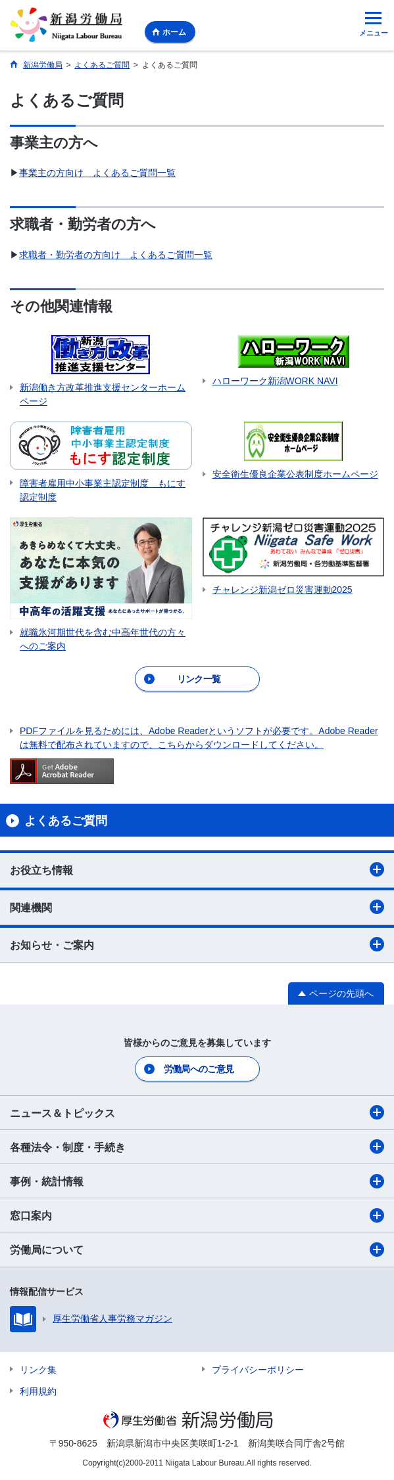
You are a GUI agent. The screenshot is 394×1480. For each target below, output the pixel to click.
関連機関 (197, 907)
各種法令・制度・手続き (197, 1146)
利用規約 (38, 1391)
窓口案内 (197, 1215)
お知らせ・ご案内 (197, 944)
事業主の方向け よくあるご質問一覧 (97, 172)
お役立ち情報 (197, 869)
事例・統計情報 (197, 1181)
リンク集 (38, 1369)
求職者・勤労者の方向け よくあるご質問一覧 (115, 255)
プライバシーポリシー (258, 1369)
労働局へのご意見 (199, 1069)
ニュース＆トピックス (197, 1112)
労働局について (197, 1249)
